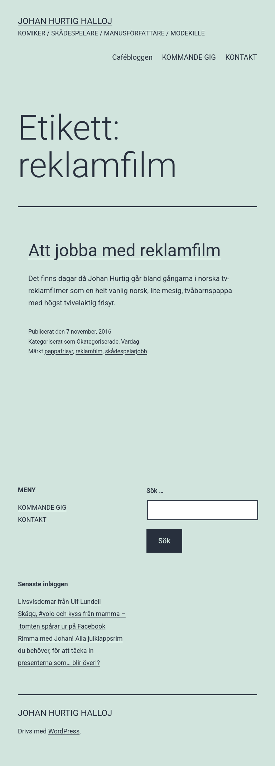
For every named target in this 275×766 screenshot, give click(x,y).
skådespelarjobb (126, 351)
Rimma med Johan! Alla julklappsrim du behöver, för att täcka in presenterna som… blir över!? (70, 650)
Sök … (155, 490)
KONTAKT (241, 57)
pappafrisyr (58, 351)
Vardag (130, 341)
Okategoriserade (98, 341)
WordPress (63, 731)
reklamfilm (89, 351)
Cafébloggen (132, 57)
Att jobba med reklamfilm (124, 250)
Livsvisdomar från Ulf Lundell (59, 601)
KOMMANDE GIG (189, 57)
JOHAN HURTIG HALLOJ (65, 21)
